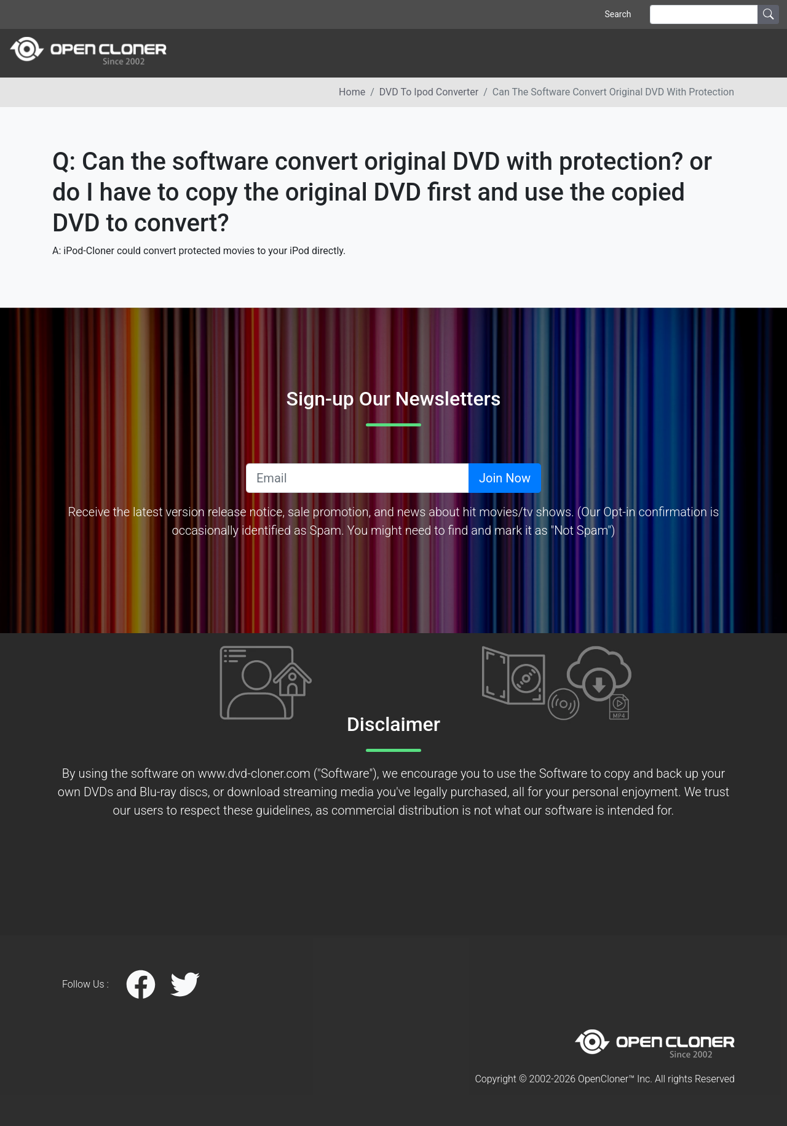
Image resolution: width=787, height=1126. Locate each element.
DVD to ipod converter (428, 92)
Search (617, 14)
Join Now (505, 478)
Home (352, 92)
